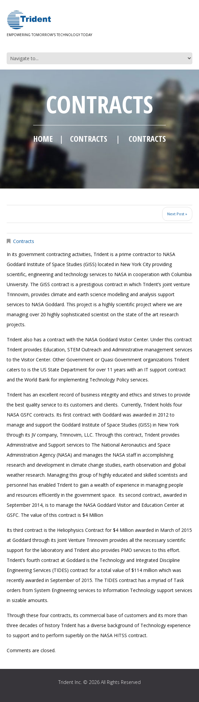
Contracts (88, 138)
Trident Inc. (70, 682)
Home (43, 138)
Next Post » (177, 213)
